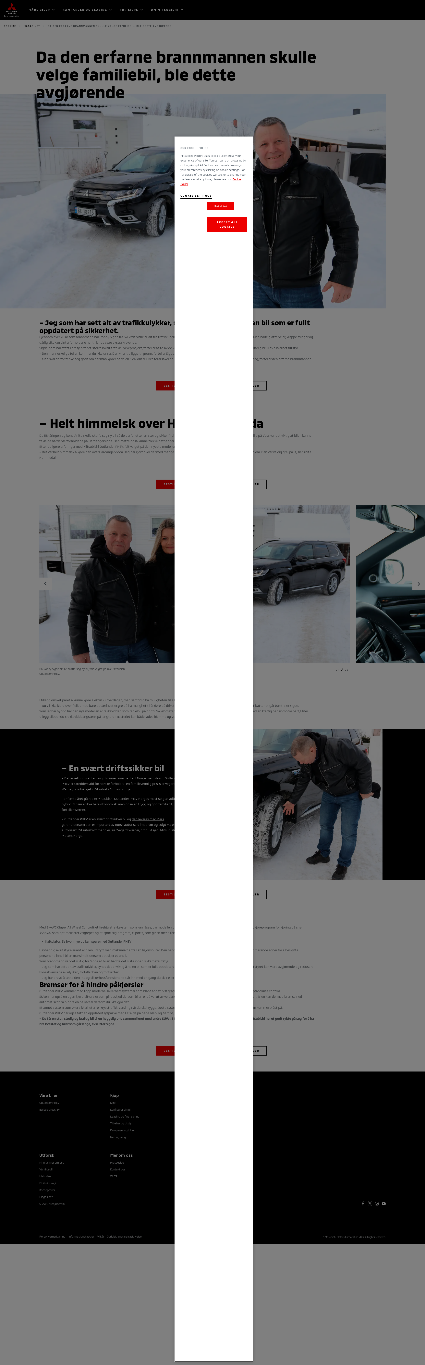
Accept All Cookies (227, 224)
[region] (214, 749)
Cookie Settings (196, 195)
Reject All (220, 206)
